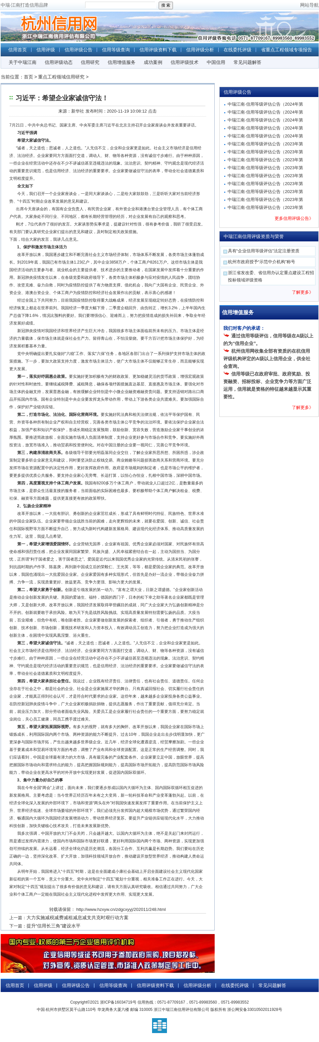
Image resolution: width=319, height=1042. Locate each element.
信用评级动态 (59, 62)
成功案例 (153, 62)
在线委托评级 (237, 49)
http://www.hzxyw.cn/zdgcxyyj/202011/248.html (121, 909)
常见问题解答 (247, 62)
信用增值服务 (121, 62)
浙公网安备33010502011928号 (254, 1009)
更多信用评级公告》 (294, 218)
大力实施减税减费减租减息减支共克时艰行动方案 (78, 917)
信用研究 (90, 62)
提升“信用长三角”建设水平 (53, 925)
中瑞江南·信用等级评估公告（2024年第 (265, 104)
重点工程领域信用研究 (61, 76)
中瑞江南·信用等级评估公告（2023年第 (265, 143)
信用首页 (17, 49)
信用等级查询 (116, 49)
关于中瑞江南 (22, 62)
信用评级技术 (184, 62)
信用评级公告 (78, 49)
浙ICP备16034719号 (118, 1002)
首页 (28, 76)
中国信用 (216, 62)
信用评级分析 (200, 49)
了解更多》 (302, 292)
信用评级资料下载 (158, 49)
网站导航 (309, 5)
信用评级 (45, 49)
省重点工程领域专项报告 (286, 49)
